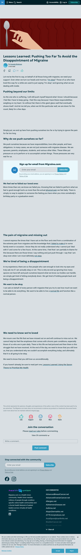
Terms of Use (23, 176)
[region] (40, 544)
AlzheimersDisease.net (55, 505)
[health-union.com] (20, 490)
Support (30, 417)
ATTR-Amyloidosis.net (55, 515)
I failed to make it (58, 243)
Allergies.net (51, 501)
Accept (58, 551)
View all (50, 529)
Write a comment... (12, 441)
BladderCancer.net (53, 522)
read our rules (35, 431)
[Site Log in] (63, 2)
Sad (40, 417)
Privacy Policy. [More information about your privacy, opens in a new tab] (19, 547)
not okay (38, 256)
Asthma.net (51, 508)
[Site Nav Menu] (9, 2)
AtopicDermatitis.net (54, 511)
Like (20, 417)
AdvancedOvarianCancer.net (58, 498)
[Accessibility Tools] (52, 2)
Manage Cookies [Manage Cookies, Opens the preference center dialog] (7, 550)
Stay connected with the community (23, 459)
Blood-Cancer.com (53, 525)
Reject (72, 551)
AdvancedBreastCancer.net (57, 494)
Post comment (40, 448)
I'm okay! (51, 80)
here (37, 410)
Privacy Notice (59, 174)
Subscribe (74, 2)
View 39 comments (40, 435)
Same (59, 417)
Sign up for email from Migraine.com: (40, 164)
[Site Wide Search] (17, 2)
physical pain (51, 190)
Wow (49, 417)
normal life (54, 291)
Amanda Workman (16, 64)
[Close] (78, 537)
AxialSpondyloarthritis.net (57, 518)
